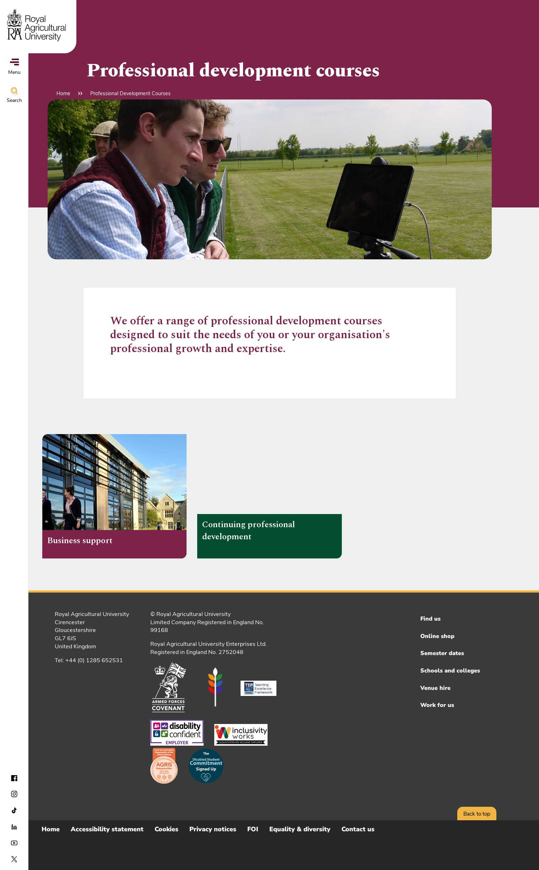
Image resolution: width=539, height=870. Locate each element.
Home (63, 93)
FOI (252, 829)
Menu (14, 67)
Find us (430, 619)
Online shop (437, 636)
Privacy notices (212, 829)
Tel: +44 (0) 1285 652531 (89, 660)
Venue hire (435, 688)
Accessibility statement (107, 829)
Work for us (437, 705)
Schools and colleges (450, 671)
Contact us (357, 829)
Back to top (476, 813)
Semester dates (442, 653)
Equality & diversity (299, 829)
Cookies (166, 829)
